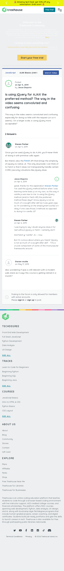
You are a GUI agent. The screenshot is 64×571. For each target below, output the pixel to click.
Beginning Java (9, 380)
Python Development (12, 341)
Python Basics (8, 406)
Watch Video (51, 73)
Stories (5, 443)
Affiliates (6, 468)
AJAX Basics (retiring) (30, 72)
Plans (4, 464)
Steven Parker (22, 144)
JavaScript (10, 72)
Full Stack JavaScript (11, 337)
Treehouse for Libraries (12, 485)
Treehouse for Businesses (14, 490)
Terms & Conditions (14, 536)
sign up (30, 300)
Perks (4, 473)
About (5, 430)
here (47, 37)
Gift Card (6, 452)
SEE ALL (6, 355)
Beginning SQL (9, 376)
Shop (4, 477)
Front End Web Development (15, 332)
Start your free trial (32, 57)
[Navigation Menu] (60, 10)
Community (7, 439)
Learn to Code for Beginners (15, 367)
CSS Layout (7, 410)
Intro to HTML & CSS (11, 402)
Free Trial (50, 10)
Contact (5, 447)
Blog (4, 435)
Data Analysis (8, 345)
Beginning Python (10, 371)
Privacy (29, 536)
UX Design (7, 349)
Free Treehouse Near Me (13, 481)
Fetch (27, 160)
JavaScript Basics (10, 397)
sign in (21, 300)
